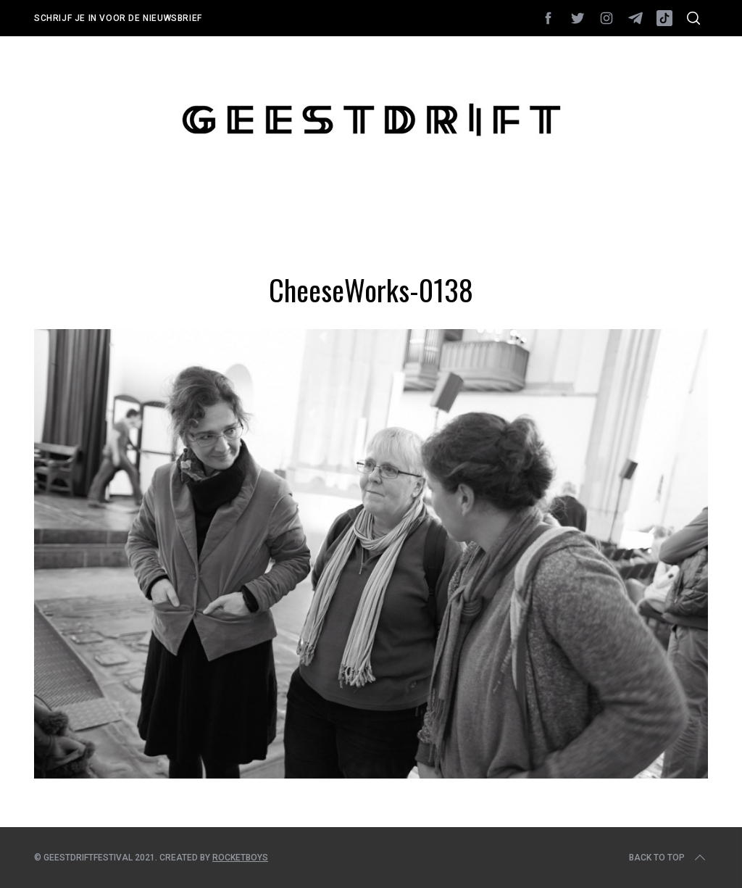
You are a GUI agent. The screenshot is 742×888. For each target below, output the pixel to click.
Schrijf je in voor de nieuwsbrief (118, 18)
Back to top (668, 858)
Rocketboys (240, 857)
